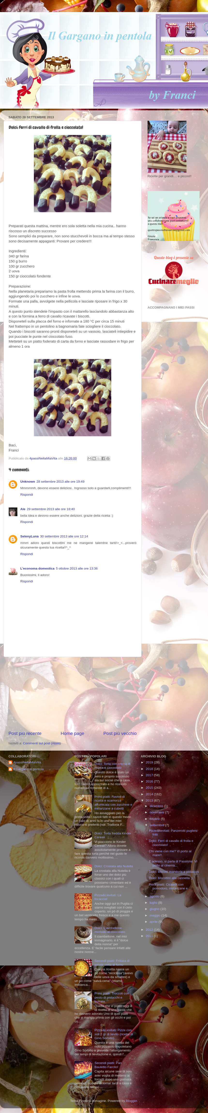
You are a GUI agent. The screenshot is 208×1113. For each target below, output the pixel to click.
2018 (150, 769)
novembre (157, 812)
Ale (22, 509)
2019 (150, 762)
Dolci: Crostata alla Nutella (114, 866)
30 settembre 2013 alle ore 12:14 (64, 536)
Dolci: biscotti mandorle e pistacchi (174, 871)
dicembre (157, 806)
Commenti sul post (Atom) (42, 743)
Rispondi (26, 494)
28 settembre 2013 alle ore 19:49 (60, 481)
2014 (150, 794)
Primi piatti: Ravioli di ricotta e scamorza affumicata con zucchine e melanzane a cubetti (113, 802)
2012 (150, 929)
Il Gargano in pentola (28, 769)
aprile (154, 921)
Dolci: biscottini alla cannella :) (171, 878)
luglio (154, 902)
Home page (72, 733)
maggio (155, 915)
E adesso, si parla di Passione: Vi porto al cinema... (173, 863)
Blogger (131, 1101)
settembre (157, 825)
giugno (155, 909)
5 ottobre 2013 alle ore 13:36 (77, 568)
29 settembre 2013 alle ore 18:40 (51, 509)
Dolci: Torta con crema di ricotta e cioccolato (112, 765)
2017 (150, 775)
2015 (150, 787)
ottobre (155, 819)
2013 (150, 800)
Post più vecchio (120, 733)
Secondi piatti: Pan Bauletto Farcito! (108, 1065)
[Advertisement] (72, 693)
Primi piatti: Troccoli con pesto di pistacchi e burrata (112, 997)
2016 (150, 781)
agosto (155, 896)
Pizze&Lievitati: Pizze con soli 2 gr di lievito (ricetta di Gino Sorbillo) (114, 1034)
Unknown (27, 481)
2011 (150, 936)
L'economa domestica (37, 568)
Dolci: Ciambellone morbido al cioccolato (110, 930)
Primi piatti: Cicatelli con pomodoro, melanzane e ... (170, 886)
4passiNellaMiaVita (27, 762)
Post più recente (25, 733)
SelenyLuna (29, 536)
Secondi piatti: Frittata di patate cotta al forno (112, 962)
